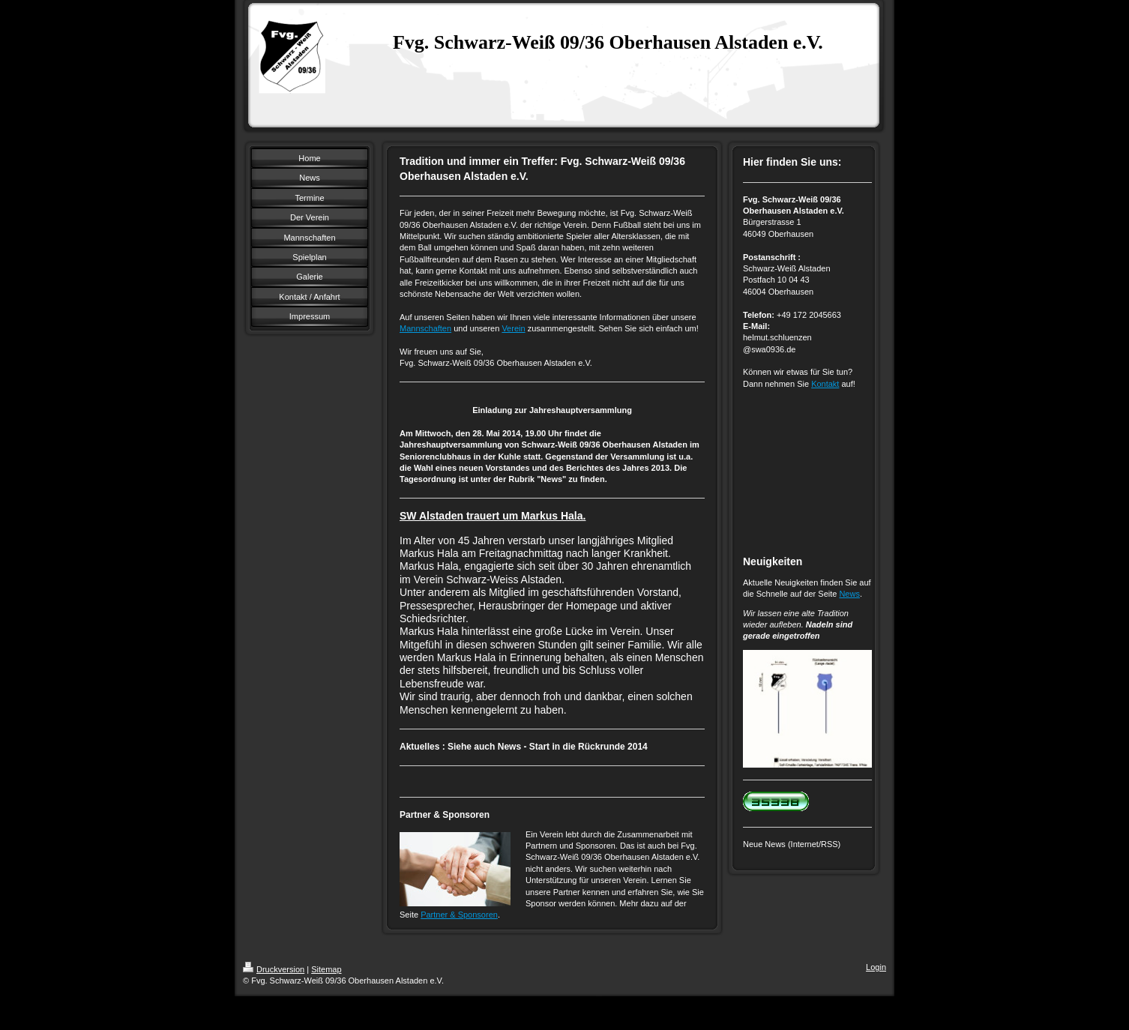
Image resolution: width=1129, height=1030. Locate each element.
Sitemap (326, 969)
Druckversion (273, 969)
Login (876, 967)
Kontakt (825, 383)
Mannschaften (425, 328)
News (849, 593)
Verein (513, 328)
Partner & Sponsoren (459, 914)
